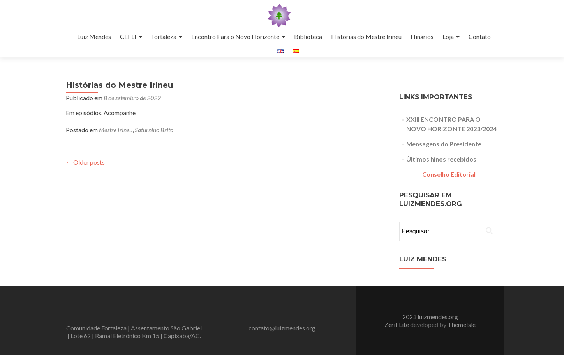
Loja (448, 36)
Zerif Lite (397, 324)
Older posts (85, 162)
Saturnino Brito (154, 129)
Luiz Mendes (94, 36)
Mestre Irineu (115, 129)
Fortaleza (163, 36)
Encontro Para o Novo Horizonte (235, 36)
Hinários (422, 36)
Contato (480, 36)
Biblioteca (308, 36)
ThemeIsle (462, 324)
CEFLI (128, 36)
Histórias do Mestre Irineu (366, 36)
